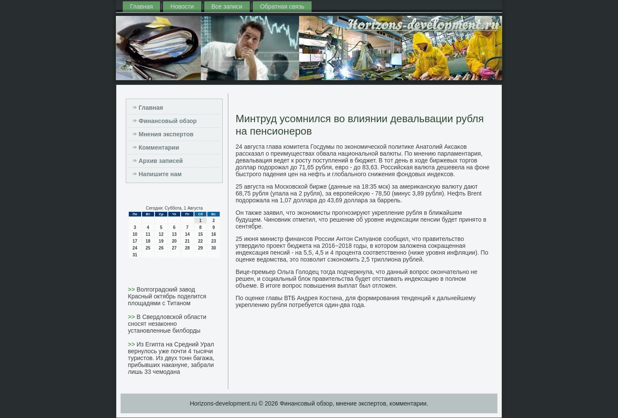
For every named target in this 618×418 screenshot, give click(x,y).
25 (147, 248)
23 (213, 241)
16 (213, 234)
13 (174, 234)
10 (135, 234)
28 (187, 248)
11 (147, 234)
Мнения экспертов (166, 134)
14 (187, 234)
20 (174, 241)
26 (161, 248)
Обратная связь (282, 6)
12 (161, 234)
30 (213, 248)
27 (174, 248)
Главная (141, 6)
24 (135, 248)
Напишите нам (160, 174)
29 (200, 248)
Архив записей (161, 160)
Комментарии (159, 147)
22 (200, 241)
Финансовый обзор (168, 120)
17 (135, 241)
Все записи (227, 6)
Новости (182, 6)
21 (187, 241)
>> (132, 289)
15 (200, 234)
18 (147, 241)
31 (135, 255)
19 (161, 241)
